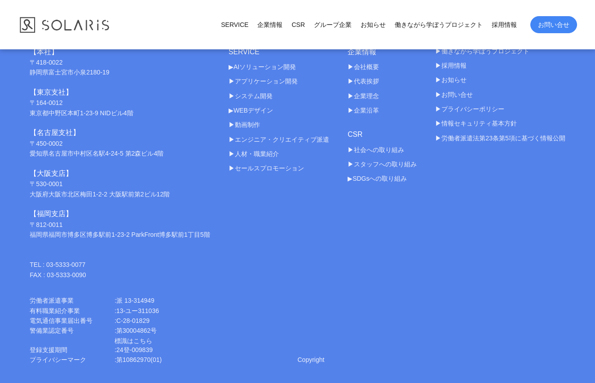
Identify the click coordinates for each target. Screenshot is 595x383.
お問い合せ (553, 24)
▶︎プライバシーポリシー (469, 109)
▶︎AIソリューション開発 (262, 66)
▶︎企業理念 (363, 96)
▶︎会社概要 (363, 66)
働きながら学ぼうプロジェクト (439, 24)
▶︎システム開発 (251, 96)
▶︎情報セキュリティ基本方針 (476, 123)
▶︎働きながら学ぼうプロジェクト (482, 51)
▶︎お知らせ (451, 79)
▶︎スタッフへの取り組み (382, 164)
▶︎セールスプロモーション (266, 168)
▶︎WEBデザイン (251, 110)
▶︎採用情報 (451, 65)
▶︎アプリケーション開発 (263, 81)
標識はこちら (133, 340)
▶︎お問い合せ (454, 94)
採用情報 (504, 24)
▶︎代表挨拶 (363, 81)
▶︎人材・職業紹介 (254, 153)
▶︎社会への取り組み (376, 149)
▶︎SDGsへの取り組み (377, 179)
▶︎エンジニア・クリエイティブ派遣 (279, 139)
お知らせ (373, 24)
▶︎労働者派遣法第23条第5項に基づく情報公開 (500, 138)
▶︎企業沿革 (363, 110)
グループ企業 (333, 24)
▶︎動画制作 (244, 125)
